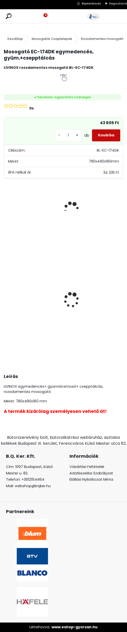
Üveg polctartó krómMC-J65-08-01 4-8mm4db (112, 291)
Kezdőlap (15, 38)
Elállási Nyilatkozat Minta (91, 479)
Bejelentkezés (91, 3)
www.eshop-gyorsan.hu (75, 627)
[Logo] (93, 16)
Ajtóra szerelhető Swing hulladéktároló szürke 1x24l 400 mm (80, 293)
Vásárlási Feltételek (87, 466)
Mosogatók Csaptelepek (52, 38)
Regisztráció (118, 3)
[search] (9, 16)
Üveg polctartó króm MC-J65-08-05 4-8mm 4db (17, 299)
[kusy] (68, 135)
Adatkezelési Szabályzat (91, 473)
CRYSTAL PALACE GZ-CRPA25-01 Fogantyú (48, 276)
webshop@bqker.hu (33, 485)
